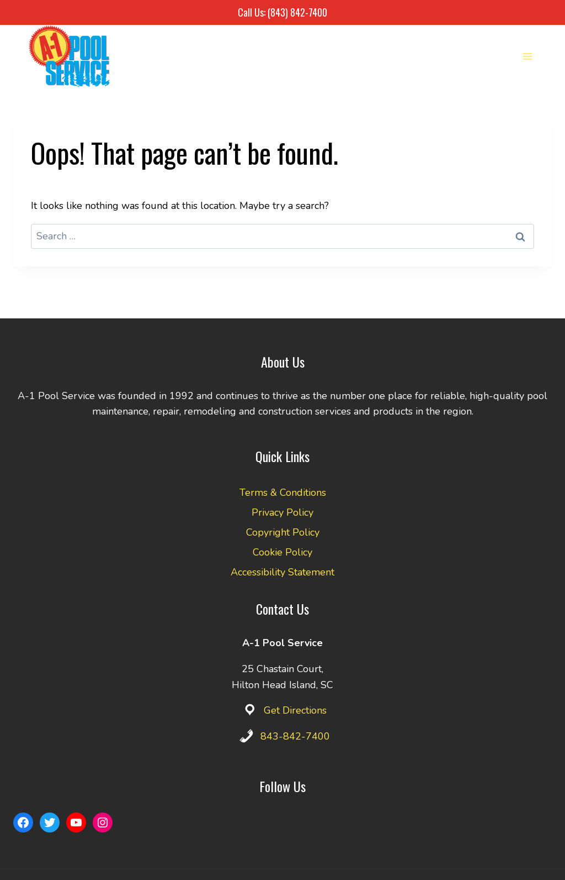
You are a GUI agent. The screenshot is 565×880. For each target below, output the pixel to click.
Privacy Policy (282, 512)
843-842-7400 (295, 736)
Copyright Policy (282, 532)
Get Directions (295, 710)
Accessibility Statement (282, 572)
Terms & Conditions (282, 492)
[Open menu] (527, 56)
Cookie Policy (282, 552)
